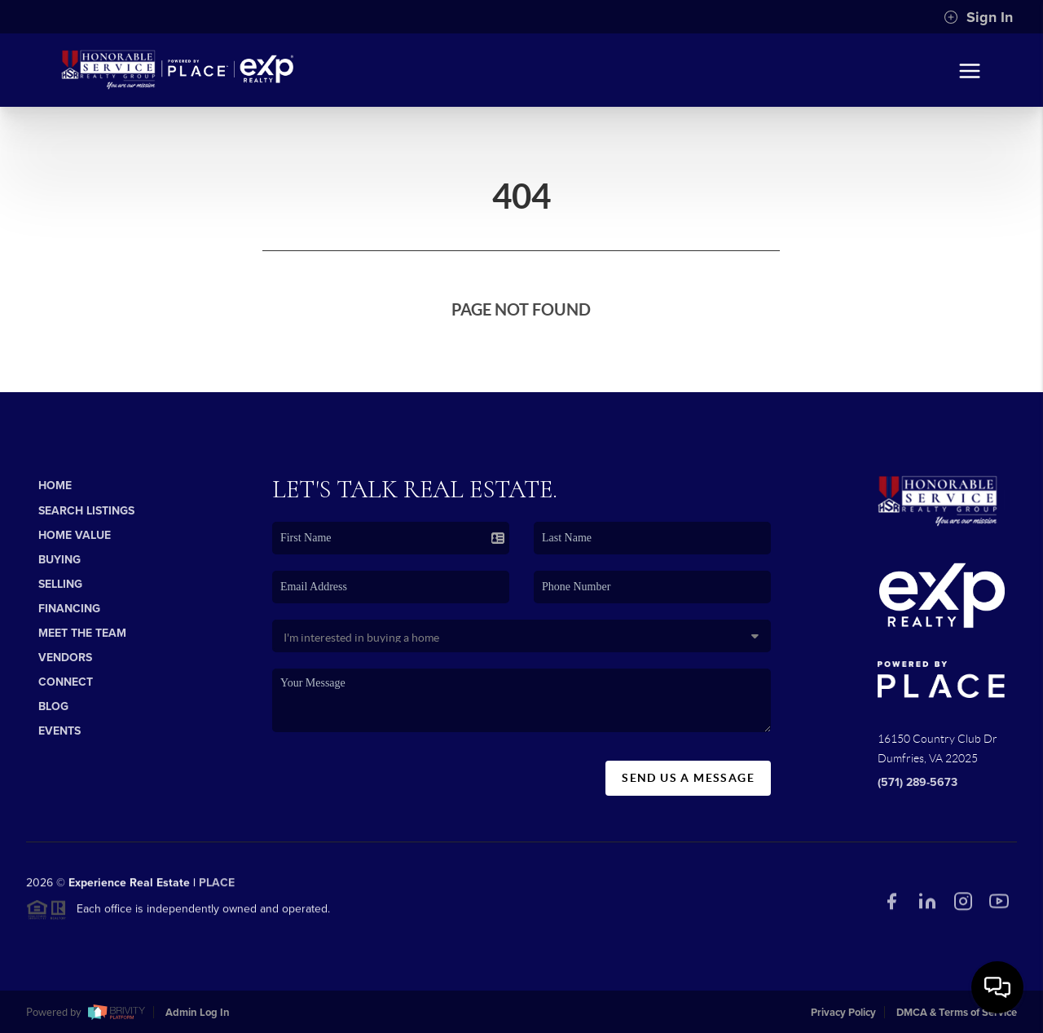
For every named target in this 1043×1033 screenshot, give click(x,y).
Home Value (74, 535)
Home (55, 485)
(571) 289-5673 (917, 782)
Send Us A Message (688, 777)
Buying (59, 560)
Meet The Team (82, 633)
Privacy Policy (843, 1012)
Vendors (65, 657)
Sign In (978, 17)
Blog (53, 706)
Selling (60, 584)
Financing (69, 609)
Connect (65, 682)
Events (59, 731)
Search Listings (86, 511)
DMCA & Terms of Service (956, 1012)
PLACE (217, 888)
